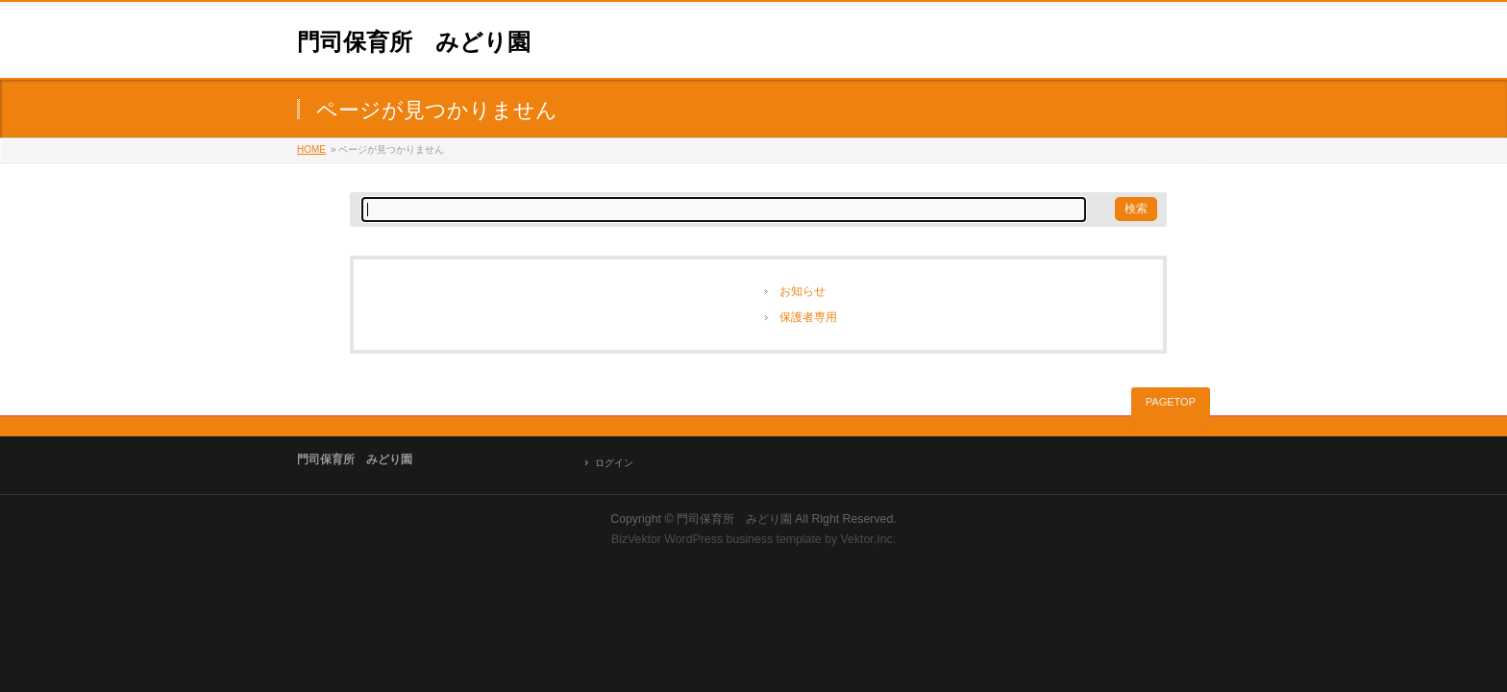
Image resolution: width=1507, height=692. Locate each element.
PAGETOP (1171, 402)
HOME (311, 149)
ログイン (614, 462)
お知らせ (802, 291)
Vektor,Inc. (869, 539)
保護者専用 (808, 317)
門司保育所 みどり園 (414, 42)
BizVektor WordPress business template (716, 539)
